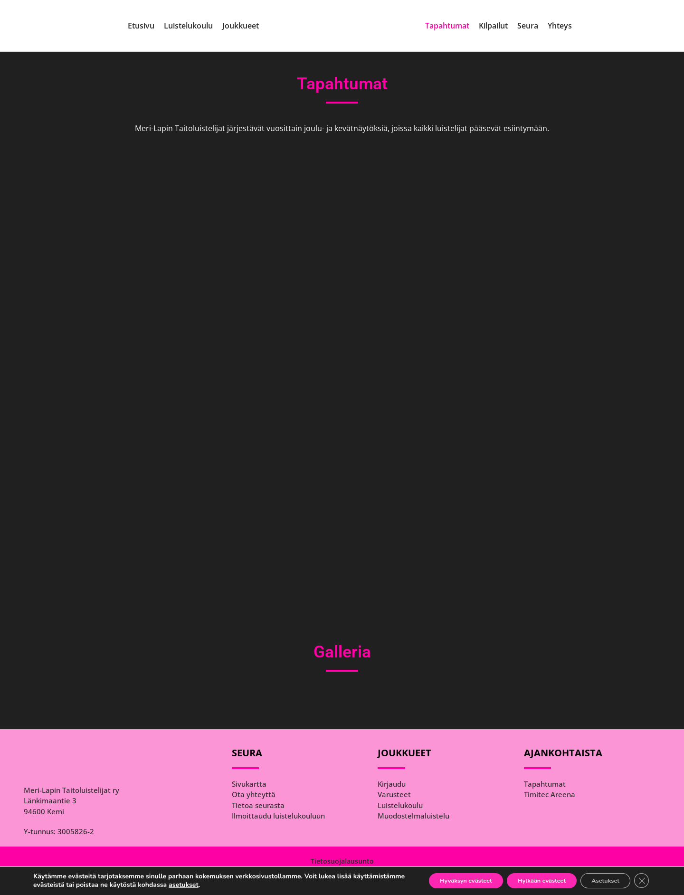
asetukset (237, 884)
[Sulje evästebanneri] (640, 880)
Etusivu (141, 25)
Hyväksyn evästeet (436, 880)
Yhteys (560, 25)
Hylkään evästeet (524, 880)
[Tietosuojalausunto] (342, 861)
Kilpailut (493, 25)
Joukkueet (240, 25)
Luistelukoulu (188, 25)
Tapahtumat (447, 25)
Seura (527, 25)
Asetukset (598, 880)
